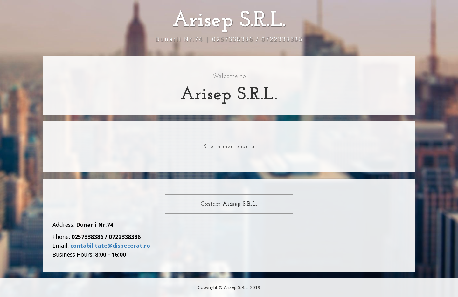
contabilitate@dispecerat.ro (110, 245)
